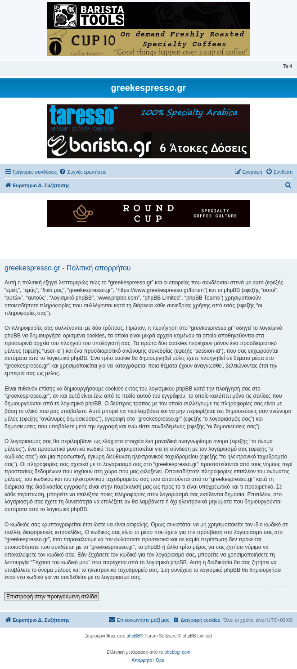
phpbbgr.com (177, 652)
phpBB (133, 635)
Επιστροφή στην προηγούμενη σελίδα (51, 596)
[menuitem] (82, 171)
